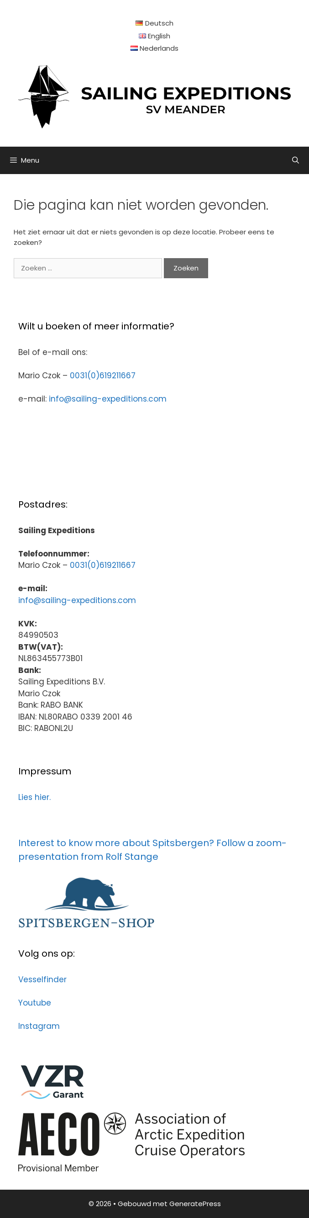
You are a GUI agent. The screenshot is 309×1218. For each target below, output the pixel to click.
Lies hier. (34, 797)
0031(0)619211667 (103, 375)
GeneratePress (195, 1203)
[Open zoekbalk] (295, 160)
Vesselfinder (42, 979)
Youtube (34, 1002)
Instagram (39, 1026)
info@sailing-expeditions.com (108, 398)
